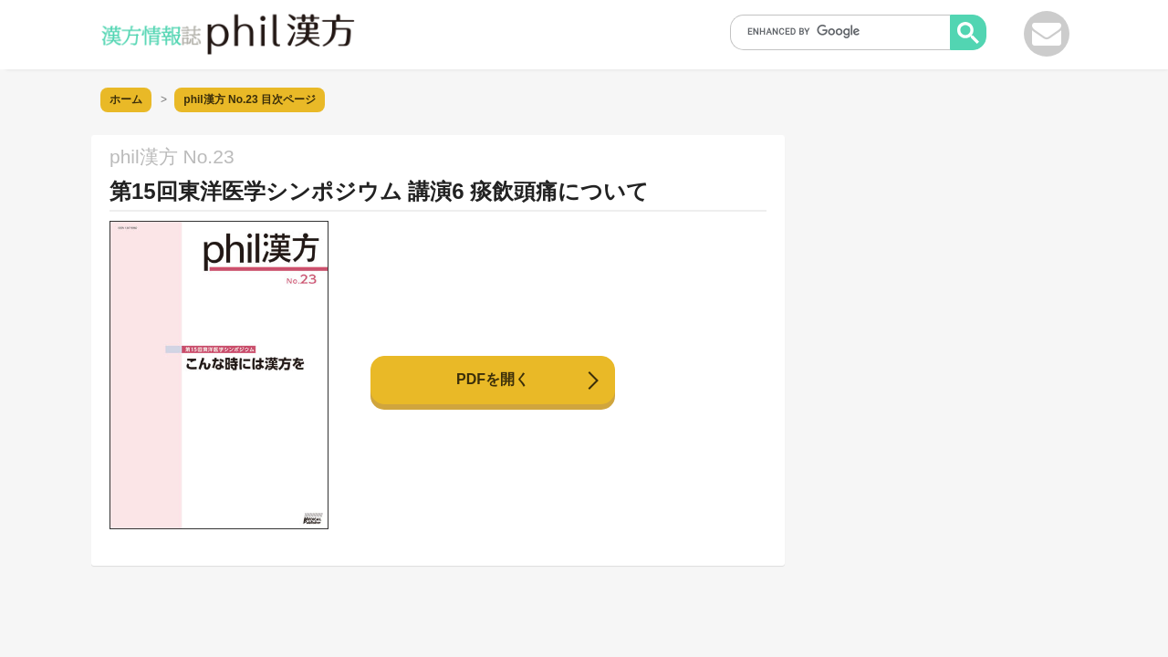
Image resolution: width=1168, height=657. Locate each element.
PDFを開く (492, 379)
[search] (845, 31)
